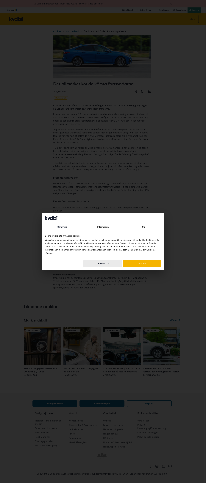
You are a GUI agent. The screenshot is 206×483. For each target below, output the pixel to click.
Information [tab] (103, 227)
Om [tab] (143, 227)
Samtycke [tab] (62, 227)
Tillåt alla (142, 263)
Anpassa (103, 263)
